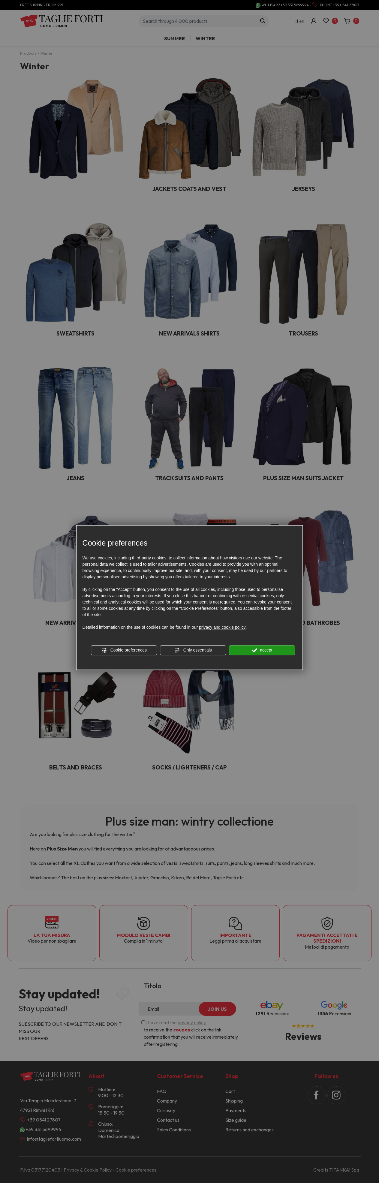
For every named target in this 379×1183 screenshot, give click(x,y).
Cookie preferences (124, 650)
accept (262, 650)
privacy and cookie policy (222, 627)
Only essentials (193, 650)
